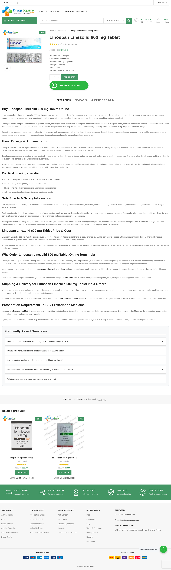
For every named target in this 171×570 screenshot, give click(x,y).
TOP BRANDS (7, 510)
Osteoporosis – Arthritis (67, 533)
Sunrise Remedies (8, 528)
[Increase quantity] (58, 77)
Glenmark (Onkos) (67, 478)
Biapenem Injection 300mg (21, 458)
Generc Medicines (37, 524)
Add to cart (69, 77)
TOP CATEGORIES (66, 510)
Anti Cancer (63, 515)
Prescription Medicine (22, 311)
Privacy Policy (92, 533)
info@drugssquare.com (129, 520)
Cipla (105, 400)
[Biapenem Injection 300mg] (22, 435)
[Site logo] (18, 11)
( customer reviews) (68, 44)
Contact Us (90, 519)
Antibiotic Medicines (74, 278)
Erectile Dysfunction (66, 524)
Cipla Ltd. (69, 61)
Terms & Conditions (94, 528)
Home (52, 31)
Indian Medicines (36, 528)
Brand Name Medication (39, 533)
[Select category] (114, 20)
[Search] (86, 21)
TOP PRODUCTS (37, 510)
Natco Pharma (7, 524)
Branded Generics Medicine (53, 269)
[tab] (64, 99)
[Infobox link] (144, 20)
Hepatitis (61, 528)
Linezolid (65, 59)
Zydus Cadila (6, 537)
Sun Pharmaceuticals (9, 533)
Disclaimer (90, 542)
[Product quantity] (55, 77)
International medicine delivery (72, 299)
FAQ (88, 524)
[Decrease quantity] (51, 77)
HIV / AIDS (62, 519)
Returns (89, 537)
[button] (85, 341)
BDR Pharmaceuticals (25, 478)
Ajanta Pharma (7, 515)
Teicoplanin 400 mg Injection (64, 458)
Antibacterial (62, 31)
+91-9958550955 (128, 515)
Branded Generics (37, 519)
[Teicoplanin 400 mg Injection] (64, 435)
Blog (88, 515)
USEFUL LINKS (93, 510)
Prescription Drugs (37, 515)
